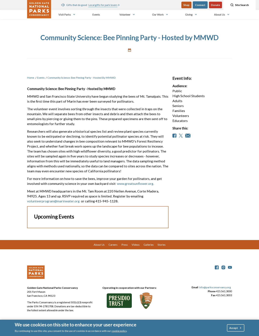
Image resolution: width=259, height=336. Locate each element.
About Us (219, 14)
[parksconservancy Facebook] (217, 267)
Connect (200, 4)
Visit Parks (64, 14)
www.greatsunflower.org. (135, 184)
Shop (186, 4)
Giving (189, 14)
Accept (233, 327)
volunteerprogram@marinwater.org (53, 201)
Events (96, 14)
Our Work (158, 14)
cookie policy (119, 330)
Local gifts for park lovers (102, 4)
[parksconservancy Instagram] (223, 267)
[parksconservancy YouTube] (230, 267)
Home (30, 77)
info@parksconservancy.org (215, 287)
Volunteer (124, 14)
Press (124, 244)
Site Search (239, 5)
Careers (113, 244)
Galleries (149, 244)
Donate (215, 4)
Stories (162, 244)
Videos (136, 244)
